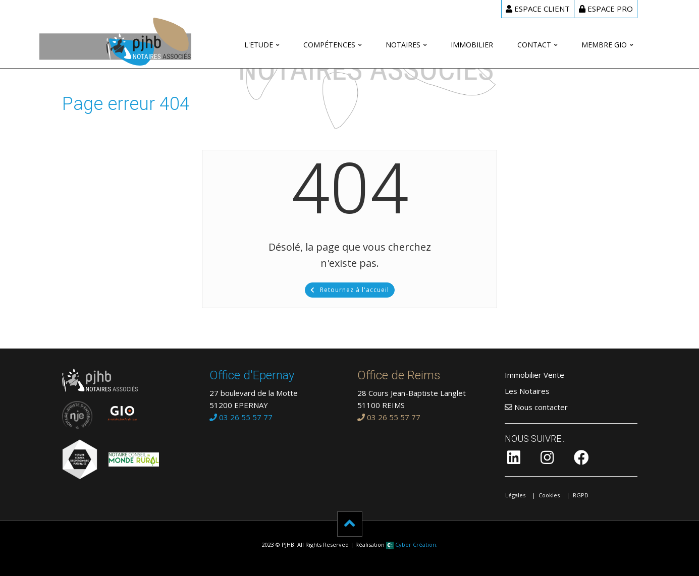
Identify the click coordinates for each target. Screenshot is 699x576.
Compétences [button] (329, 44)
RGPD (580, 495)
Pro (606, 9)
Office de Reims (399, 375)
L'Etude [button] (258, 44)
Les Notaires (527, 391)
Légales (515, 495)
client (538, 9)
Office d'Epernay (251, 375)
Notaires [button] (403, 44)
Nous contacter (536, 407)
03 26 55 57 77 (241, 417)
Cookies (549, 495)
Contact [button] (534, 44)
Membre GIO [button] (604, 44)
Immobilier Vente (534, 375)
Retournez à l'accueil (349, 289)
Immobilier (472, 44)
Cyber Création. (412, 544)
